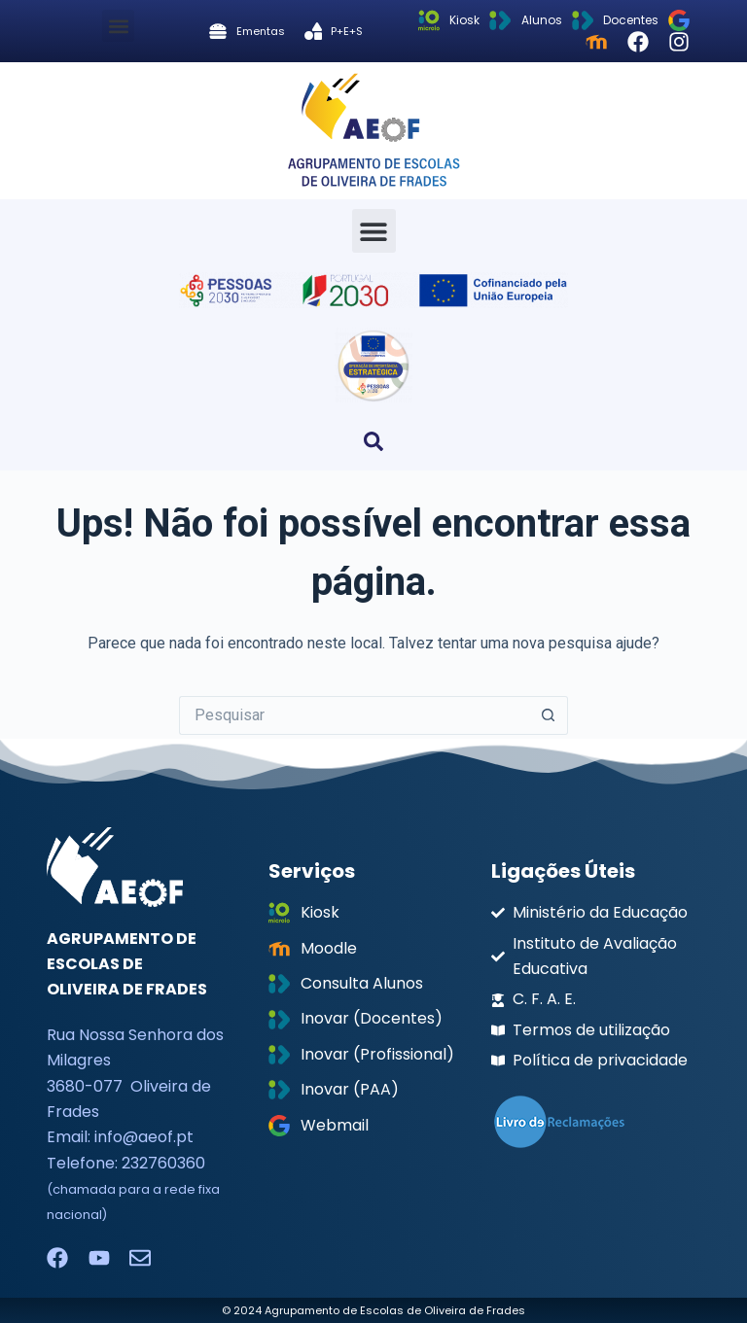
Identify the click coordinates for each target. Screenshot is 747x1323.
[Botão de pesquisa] (548, 715)
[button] (118, 26)
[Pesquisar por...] (354, 715)
